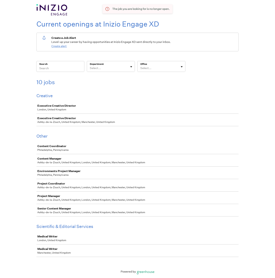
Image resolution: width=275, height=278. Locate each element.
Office (143, 64)
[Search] (60, 69)
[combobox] (140, 68)
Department (97, 64)
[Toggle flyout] (131, 67)
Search (43, 64)
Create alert (59, 46)
